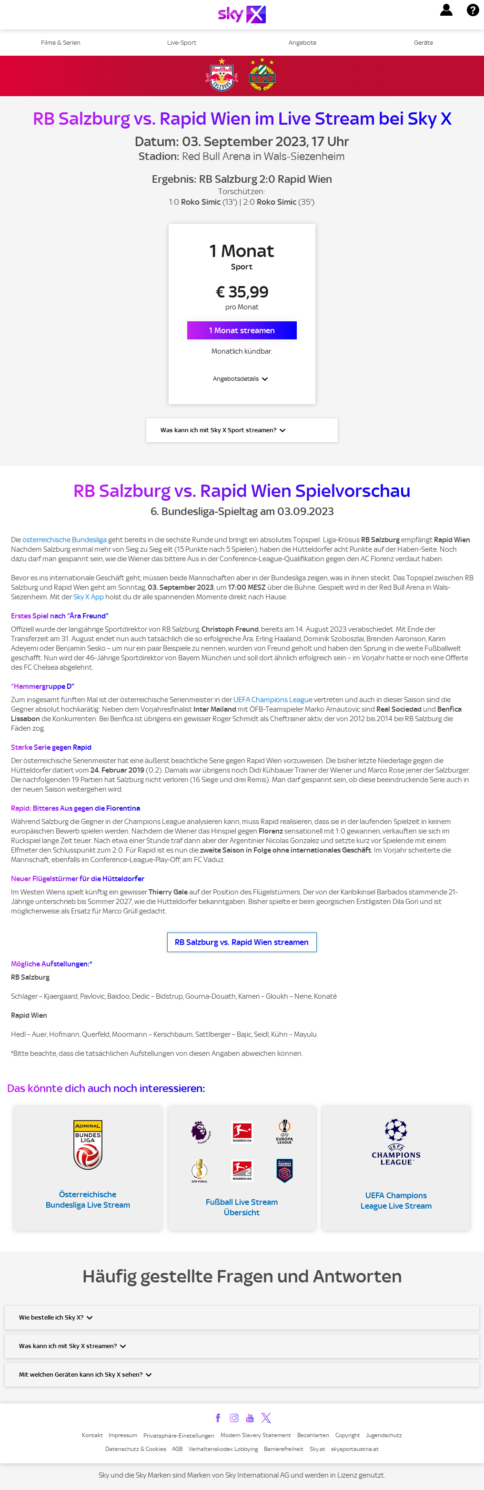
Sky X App (88, 597)
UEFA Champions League (273, 700)
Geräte (423, 42)
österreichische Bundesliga (64, 540)
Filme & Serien (61, 42)
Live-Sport (181, 42)
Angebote (302, 42)
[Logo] (242, 14)
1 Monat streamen (242, 330)
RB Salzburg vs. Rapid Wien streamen (242, 942)
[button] (446, 10)
